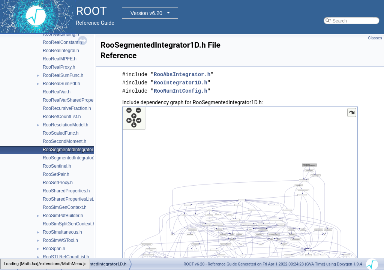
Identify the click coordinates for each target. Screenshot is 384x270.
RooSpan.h (54, 248)
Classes (375, 38)
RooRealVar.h (56, 91)
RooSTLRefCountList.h (66, 257)
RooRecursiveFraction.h (67, 108)
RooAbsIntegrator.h (182, 74)
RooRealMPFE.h (59, 59)
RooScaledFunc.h (60, 133)
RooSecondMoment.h (64, 141)
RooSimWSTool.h (60, 240)
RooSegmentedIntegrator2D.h (73, 157)
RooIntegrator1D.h (180, 82)
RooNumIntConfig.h (180, 90)
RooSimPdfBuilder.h (63, 215)
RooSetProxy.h (58, 182)
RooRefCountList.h (62, 116)
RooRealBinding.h (61, 34)
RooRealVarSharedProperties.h (74, 100)
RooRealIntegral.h (61, 50)
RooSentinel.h (57, 166)
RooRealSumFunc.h (63, 75)
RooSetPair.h (56, 174)
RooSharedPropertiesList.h (70, 199)
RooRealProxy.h (59, 67)
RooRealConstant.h (62, 42)
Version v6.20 (146, 13)
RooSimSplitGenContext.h (69, 223)
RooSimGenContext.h (65, 207)
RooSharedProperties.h (66, 191)
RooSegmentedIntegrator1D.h (73, 149)
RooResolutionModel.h (65, 125)
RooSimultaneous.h (62, 232)
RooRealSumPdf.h (61, 83)
